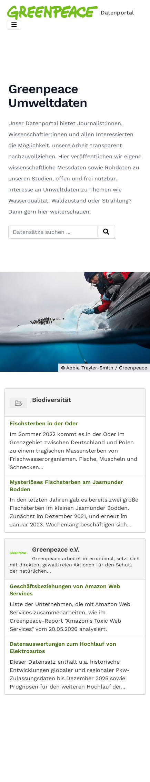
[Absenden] (106, 232)
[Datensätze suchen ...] (61, 232)
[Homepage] (72, 13)
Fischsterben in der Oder (44, 423)
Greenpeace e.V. (55, 549)
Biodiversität (51, 399)
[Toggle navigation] (14, 25)
